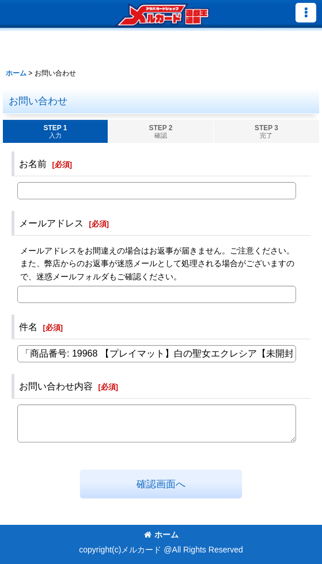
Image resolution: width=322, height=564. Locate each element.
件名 (28, 326)
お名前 (33, 163)
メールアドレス (51, 223)
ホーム (161, 534)
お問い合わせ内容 (56, 386)
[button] (306, 12)
